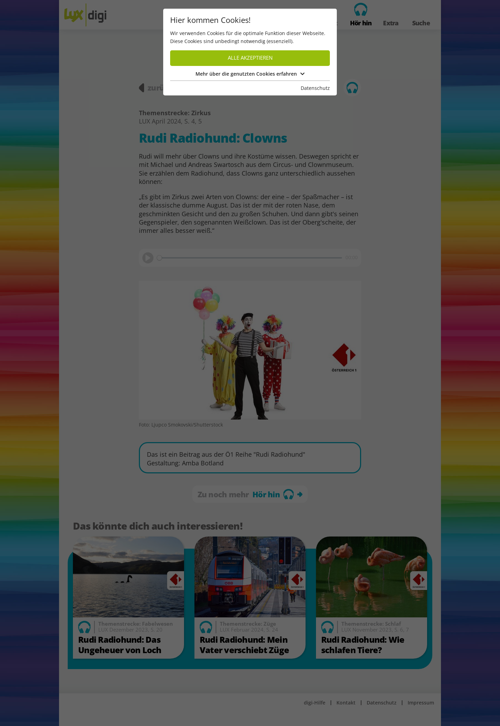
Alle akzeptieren (250, 57)
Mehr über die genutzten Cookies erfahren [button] (250, 73)
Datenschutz (315, 88)
